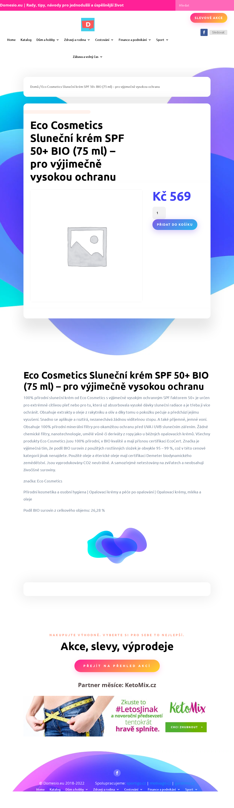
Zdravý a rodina (75, 40)
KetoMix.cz (140, 685)
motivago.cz (160, 783)
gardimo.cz (185, 783)
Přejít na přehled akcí (117, 666)
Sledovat (218, 32)
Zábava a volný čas (85, 57)
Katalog (26, 40)
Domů (34, 86)
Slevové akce (209, 18)
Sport (160, 40)
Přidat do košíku (175, 224)
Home (11, 40)
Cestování (102, 40)
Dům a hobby (45, 40)
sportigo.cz (136, 783)
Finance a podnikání (133, 40)
